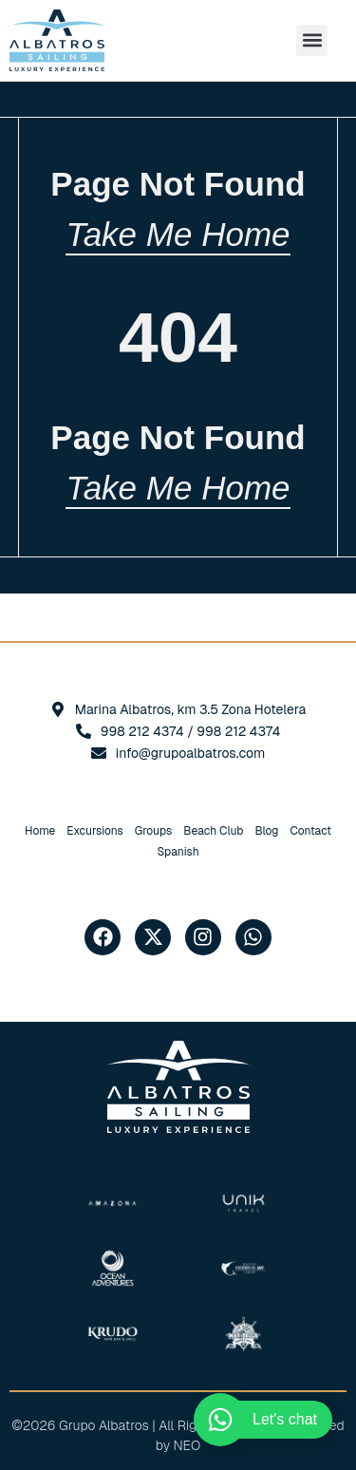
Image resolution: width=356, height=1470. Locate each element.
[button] (312, 40)
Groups (153, 831)
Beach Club (213, 831)
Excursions (94, 831)
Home (40, 831)
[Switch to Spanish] (177, 851)
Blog (266, 831)
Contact (310, 831)
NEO (187, 1445)
